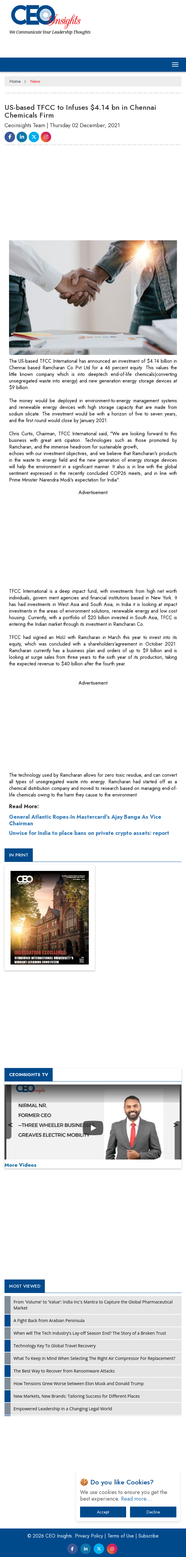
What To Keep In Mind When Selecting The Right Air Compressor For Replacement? (94, 1358)
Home (15, 81)
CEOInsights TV (28, 1074)
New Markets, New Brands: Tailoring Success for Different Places (77, 1396)
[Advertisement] (95, 194)
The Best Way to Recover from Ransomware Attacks (64, 1371)
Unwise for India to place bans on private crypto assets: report (89, 833)
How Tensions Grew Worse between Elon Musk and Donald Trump (79, 1383)
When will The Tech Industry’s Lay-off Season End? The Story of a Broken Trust (90, 1333)
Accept (103, 1512)
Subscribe (148, 1535)
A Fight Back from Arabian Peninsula (49, 1320)
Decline (153, 1512)
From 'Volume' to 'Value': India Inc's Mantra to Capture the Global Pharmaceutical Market (93, 1305)
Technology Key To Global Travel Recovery (55, 1345)
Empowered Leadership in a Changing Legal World (63, 1409)
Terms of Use (120, 1535)
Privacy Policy (89, 1535)
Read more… (136, 1499)
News (35, 81)
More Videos (20, 1164)
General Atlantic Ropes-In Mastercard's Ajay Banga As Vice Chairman (85, 820)
